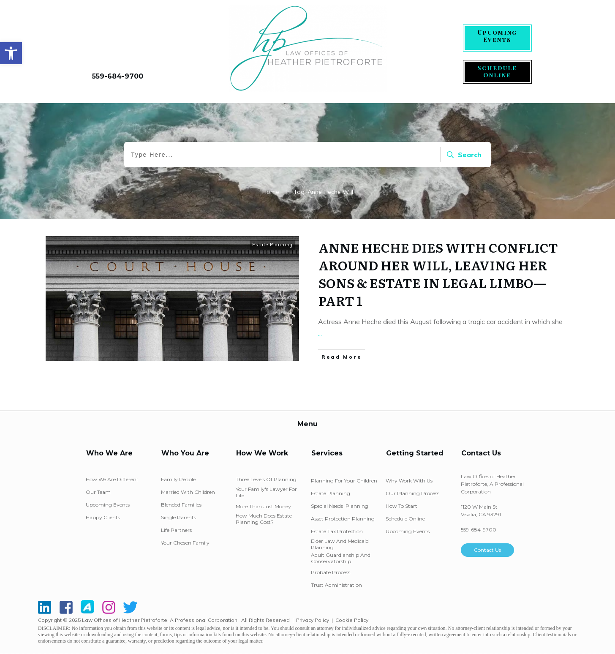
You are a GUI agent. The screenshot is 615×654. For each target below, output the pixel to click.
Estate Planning (272, 245)
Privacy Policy (312, 620)
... (320, 333)
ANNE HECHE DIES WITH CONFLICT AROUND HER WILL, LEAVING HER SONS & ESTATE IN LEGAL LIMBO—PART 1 (438, 274)
